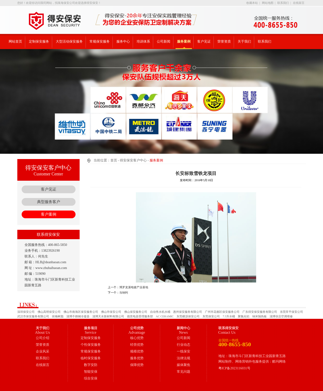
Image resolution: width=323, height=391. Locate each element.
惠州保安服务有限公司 (187, 312)
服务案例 (183, 41)
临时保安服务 (91, 358)
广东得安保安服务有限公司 (259, 312)
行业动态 (183, 344)
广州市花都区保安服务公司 (222, 312)
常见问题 (183, 371)
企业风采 (42, 351)
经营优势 (137, 344)
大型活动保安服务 (69, 41)
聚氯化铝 (243, 316)
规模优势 (137, 351)
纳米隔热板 (259, 316)
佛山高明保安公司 (49, 312)
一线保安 (183, 351)
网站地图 (267, 3)
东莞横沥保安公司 (188, 316)
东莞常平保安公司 (291, 312)
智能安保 (90, 371)
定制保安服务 (39, 41)
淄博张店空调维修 (281, 316)
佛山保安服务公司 (135, 312)
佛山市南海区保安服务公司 (80, 312)
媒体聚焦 (183, 365)
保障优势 (137, 365)
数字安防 (90, 365)
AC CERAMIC (165, 316)
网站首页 (15, 41)
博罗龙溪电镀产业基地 (133, 287)
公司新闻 (163, 41)
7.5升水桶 (229, 316)
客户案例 (48, 214)
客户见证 (204, 41)
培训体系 (143, 41)
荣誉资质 (224, 41)
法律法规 (183, 358)
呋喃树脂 (57, 316)
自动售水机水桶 (160, 312)
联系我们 (283, 3)
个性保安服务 (91, 344)
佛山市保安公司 (111, 312)
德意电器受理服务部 (140, 316)
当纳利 (123, 292)
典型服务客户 (48, 202)
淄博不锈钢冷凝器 (77, 316)
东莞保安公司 (211, 316)
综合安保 (90, 378)
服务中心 (123, 41)
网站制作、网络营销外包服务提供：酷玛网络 (252, 361)
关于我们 (244, 41)
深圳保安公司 (26, 312)
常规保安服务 (99, 41)
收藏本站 (252, 3)
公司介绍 (42, 338)
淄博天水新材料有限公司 (108, 316)
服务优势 (137, 358)
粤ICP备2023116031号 (234, 368)
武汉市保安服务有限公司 (33, 316)
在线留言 (298, 3)
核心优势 (137, 338)
